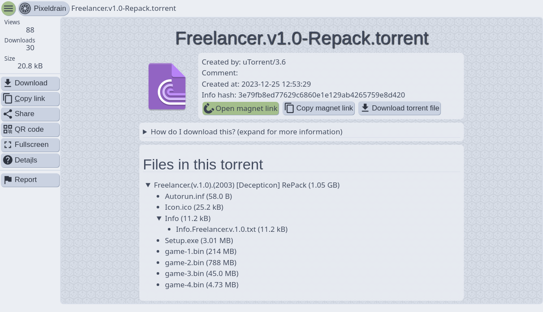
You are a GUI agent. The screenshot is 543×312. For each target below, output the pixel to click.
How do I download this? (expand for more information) (246, 131)
